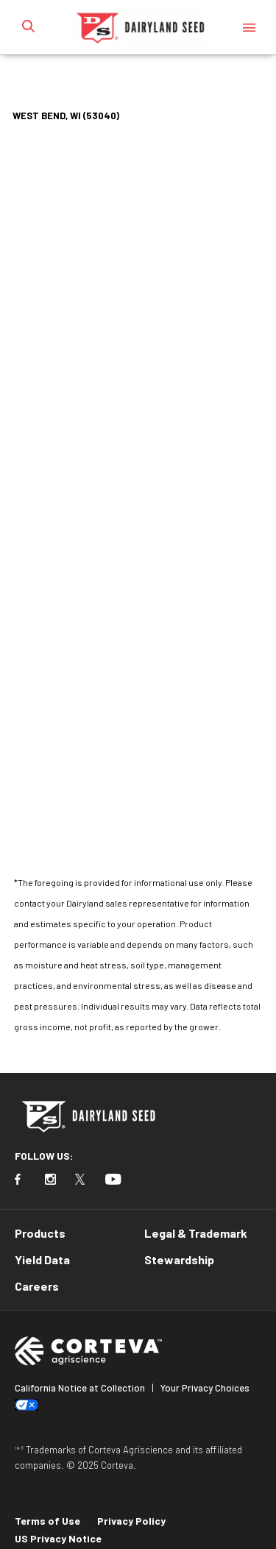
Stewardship (179, 1259)
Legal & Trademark (195, 1233)
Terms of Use (47, 1520)
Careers (37, 1286)
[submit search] (28, 27)
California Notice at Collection (80, 1388)
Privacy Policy (131, 1520)
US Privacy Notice (58, 1538)
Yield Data (42, 1259)
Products (40, 1233)
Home (46, 77)
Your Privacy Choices (205, 1388)
